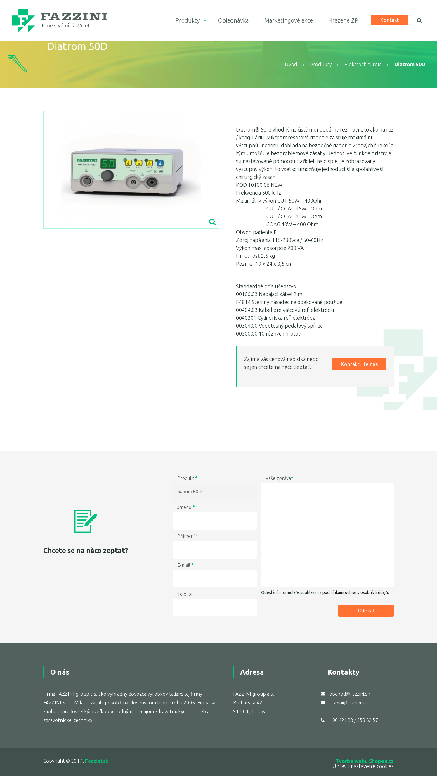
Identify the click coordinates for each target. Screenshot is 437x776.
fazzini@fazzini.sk (348, 702)
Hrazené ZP (343, 20)
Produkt (187, 478)
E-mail (185, 565)
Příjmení (187, 536)
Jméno (186, 507)
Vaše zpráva (279, 478)
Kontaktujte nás (359, 364)
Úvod (291, 64)
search (419, 20)
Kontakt (389, 20)
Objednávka (233, 20)
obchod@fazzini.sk (349, 694)
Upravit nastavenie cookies (363, 766)
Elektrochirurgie (363, 64)
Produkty (188, 20)
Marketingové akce (288, 20)
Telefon (185, 594)
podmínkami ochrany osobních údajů (355, 592)
